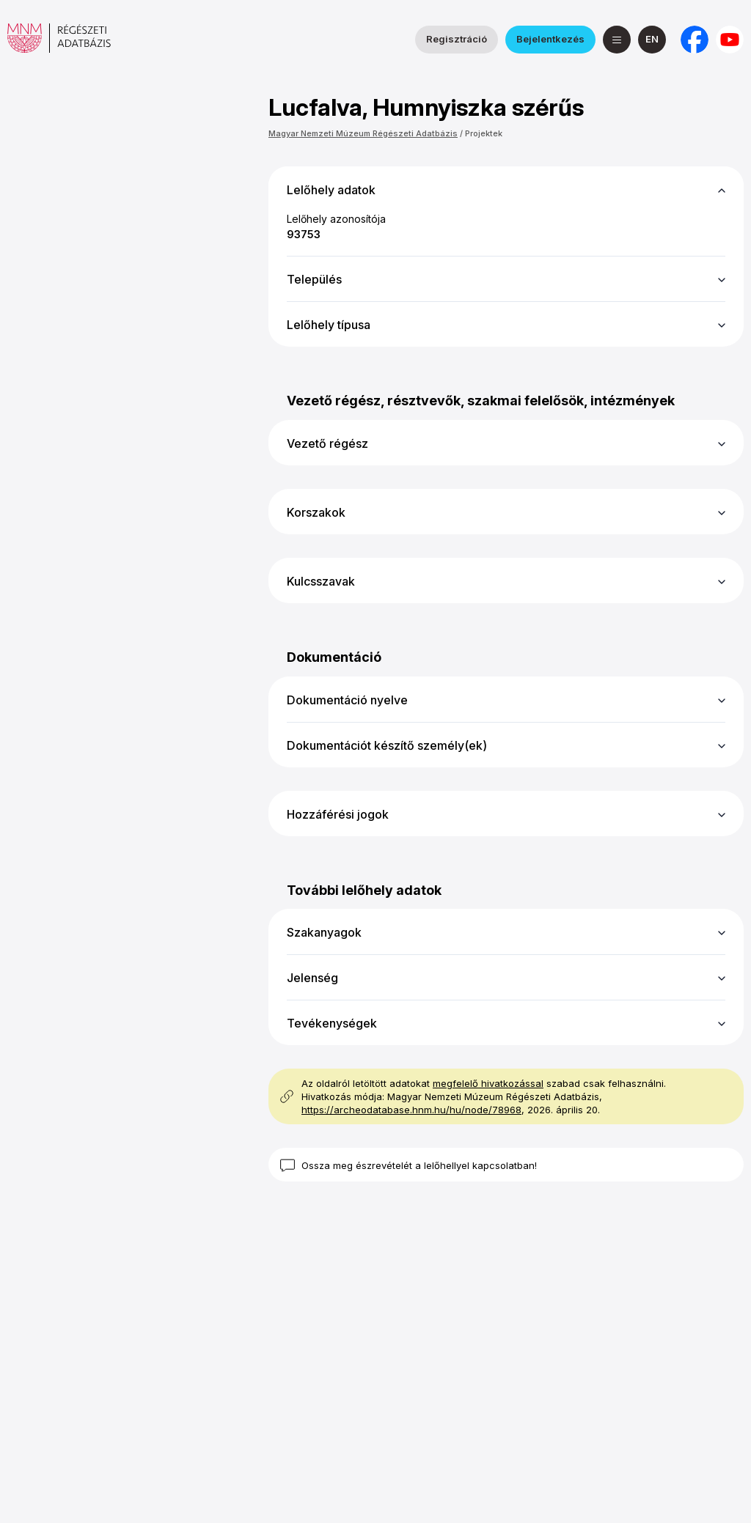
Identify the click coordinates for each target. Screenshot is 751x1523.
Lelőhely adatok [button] (331, 189)
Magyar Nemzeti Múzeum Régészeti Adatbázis (363, 133)
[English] (652, 40)
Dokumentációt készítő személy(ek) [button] (387, 745)
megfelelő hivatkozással (488, 1083)
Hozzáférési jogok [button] (338, 814)
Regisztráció (456, 39)
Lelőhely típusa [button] (328, 324)
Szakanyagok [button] (324, 932)
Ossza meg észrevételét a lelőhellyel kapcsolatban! (419, 1165)
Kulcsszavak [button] (321, 581)
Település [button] (314, 279)
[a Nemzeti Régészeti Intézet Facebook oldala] (694, 40)
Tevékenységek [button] (332, 1023)
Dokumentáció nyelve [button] (347, 700)
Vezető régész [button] (327, 443)
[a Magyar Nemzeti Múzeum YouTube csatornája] (730, 40)
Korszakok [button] (316, 512)
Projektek (483, 133)
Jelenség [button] (312, 977)
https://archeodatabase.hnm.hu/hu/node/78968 (411, 1109)
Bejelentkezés (550, 39)
